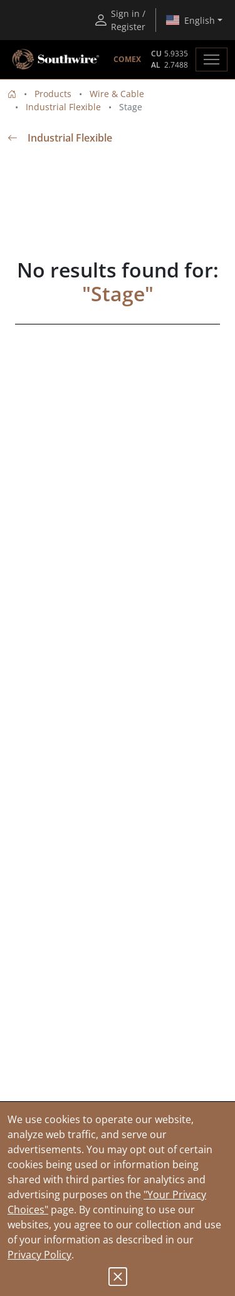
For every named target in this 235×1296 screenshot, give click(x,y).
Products (52, 94)
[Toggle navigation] (211, 59)
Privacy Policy (39, 1255)
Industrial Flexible (63, 107)
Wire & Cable (117, 94)
